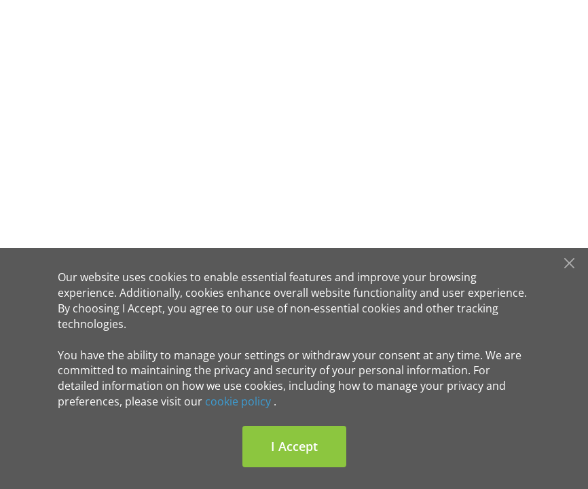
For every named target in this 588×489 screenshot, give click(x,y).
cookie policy (238, 401)
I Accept (294, 446)
